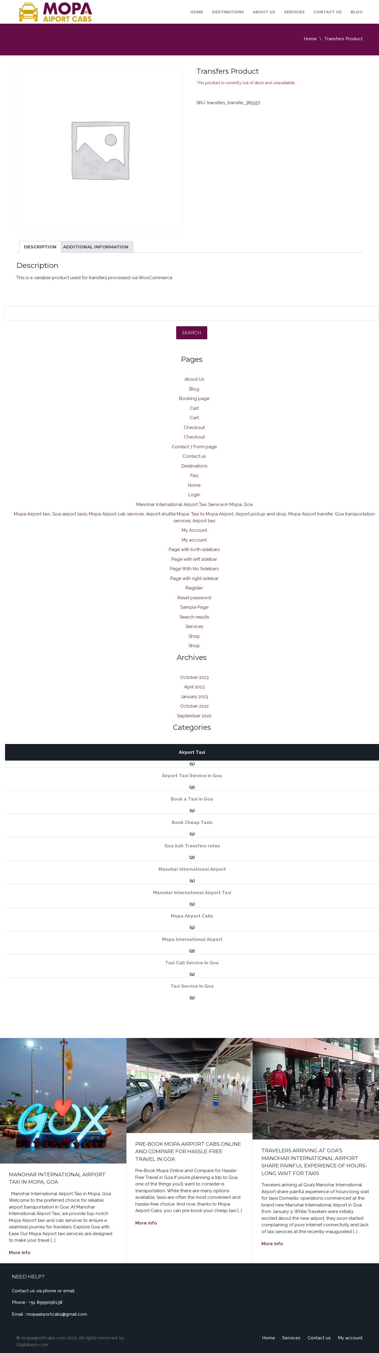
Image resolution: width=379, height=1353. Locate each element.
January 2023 (194, 696)
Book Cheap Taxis (192, 822)
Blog (357, 11)
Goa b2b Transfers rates (192, 846)
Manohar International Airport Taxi (192, 892)
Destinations (228, 11)
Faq (194, 475)
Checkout (194, 427)
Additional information (96, 247)
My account (194, 540)
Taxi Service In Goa (192, 986)
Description (40, 247)
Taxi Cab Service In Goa (192, 962)
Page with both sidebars (194, 549)
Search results (194, 617)
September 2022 (194, 716)
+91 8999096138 (45, 1302)
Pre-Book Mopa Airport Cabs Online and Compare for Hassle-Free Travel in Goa (188, 1151)
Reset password (194, 597)
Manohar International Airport (192, 869)
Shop (194, 636)
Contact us (328, 11)
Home (196, 11)
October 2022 (194, 706)
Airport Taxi (192, 752)
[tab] (40, 247)
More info (19, 1252)
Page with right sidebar (194, 578)
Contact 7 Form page (194, 446)
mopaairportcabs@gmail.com (56, 1314)
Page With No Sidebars (194, 568)
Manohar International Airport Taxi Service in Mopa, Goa (194, 504)
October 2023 (194, 677)
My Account (194, 530)
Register (194, 588)
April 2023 (194, 687)
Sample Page (194, 607)
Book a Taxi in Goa (192, 799)
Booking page (194, 398)
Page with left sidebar (194, 559)
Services (294, 11)
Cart (194, 408)
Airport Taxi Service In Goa (192, 775)
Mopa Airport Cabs (192, 916)
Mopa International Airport (192, 939)
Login (194, 494)
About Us (264, 11)
